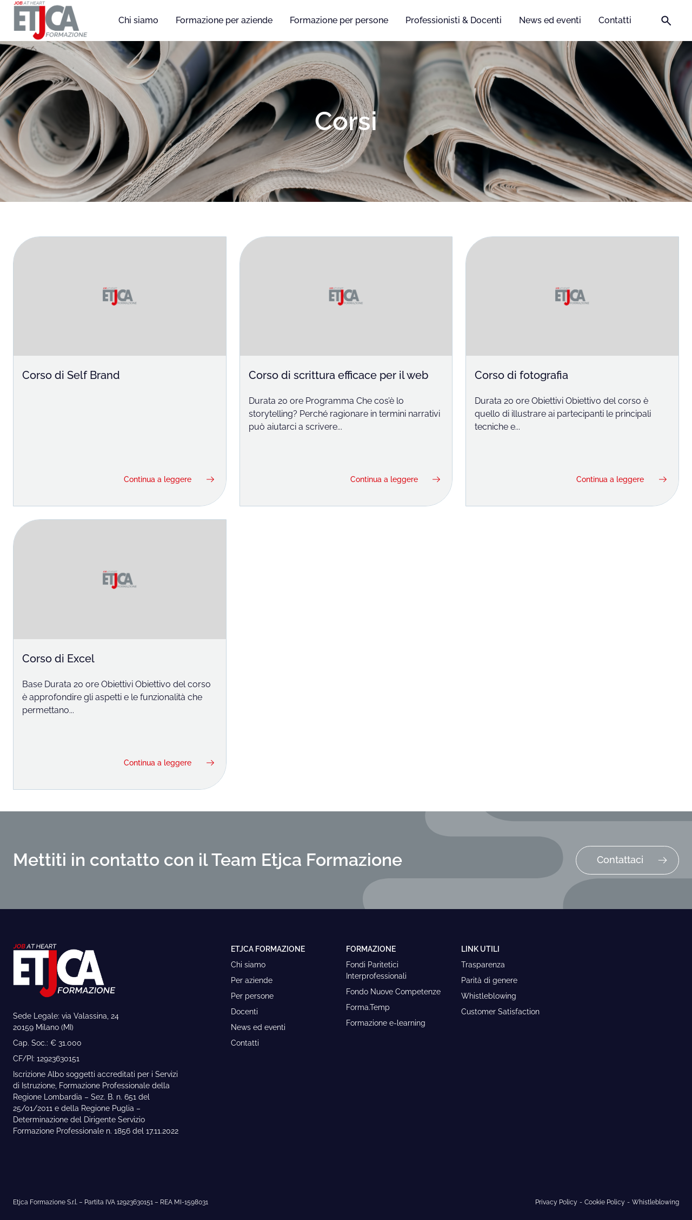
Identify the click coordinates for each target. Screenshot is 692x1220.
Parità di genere (489, 980)
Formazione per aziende (224, 20)
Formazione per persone (339, 20)
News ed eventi (550, 20)
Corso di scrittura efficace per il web (338, 375)
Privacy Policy (556, 1202)
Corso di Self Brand (71, 375)
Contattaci (632, 862)
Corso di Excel (58, 658)
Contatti (614, 20)
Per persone (252, 996)
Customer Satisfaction (500, 1011)
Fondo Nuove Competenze (393, 991)
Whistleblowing (488, 996)
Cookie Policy (604, 1202)
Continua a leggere (170, 479)
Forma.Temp (368, 1007)
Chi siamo (138, 20)
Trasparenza (483, 964)
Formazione (371, 949)
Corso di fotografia (521, 375)
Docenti (244, 1011)
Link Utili (480, 949)
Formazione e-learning (385, 1023)
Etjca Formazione (268, 949)
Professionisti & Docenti (453, 20)
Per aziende (251, 980)
